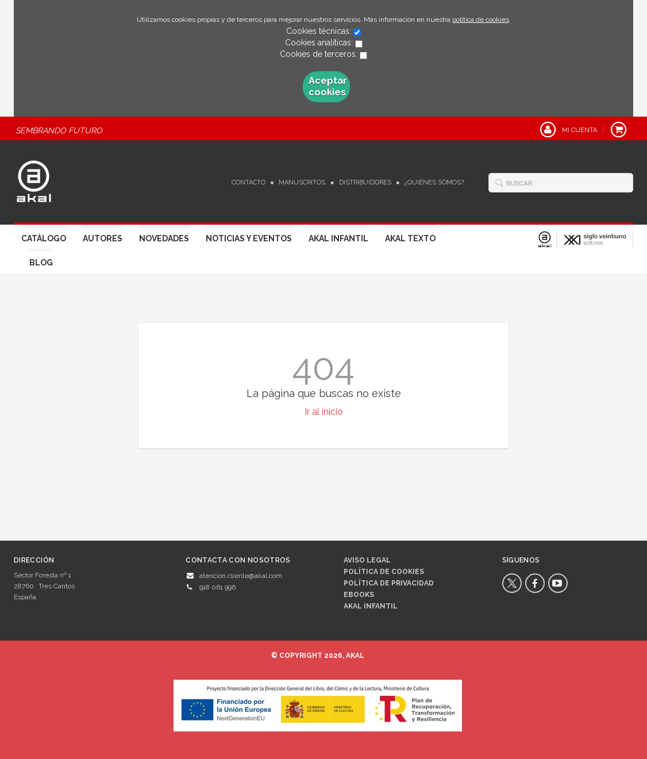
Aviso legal (367, 560)
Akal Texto (410, 238)
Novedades (164, 238)
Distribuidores (365, 182)
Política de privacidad (389, 583)
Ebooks (359, 595)
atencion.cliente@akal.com (240, 576)
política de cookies (480, 20)
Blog (41, 262)
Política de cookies (384, 572)
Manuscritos (302, 182)
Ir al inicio (324, 411)
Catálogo (43, 238)
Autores (102, 238)
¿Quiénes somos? (434, 182)
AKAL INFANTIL (371, 606)
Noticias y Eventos (249, 238)
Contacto (248, 182)
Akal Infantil (338, 238)
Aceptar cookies (328, 86)
